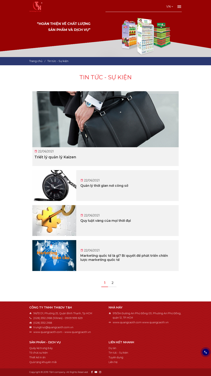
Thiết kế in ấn (37, 357)
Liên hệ (113, 362)
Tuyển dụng (116, 357)
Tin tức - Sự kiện (118, 352)
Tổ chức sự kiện (38, 352)
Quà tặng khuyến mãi (43, 362)
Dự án (112, 348)
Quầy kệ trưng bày (41, 348)
